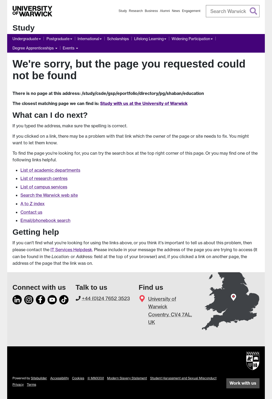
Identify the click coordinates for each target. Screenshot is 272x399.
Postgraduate (58, 38)
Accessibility (59, 378)
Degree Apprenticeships (33, 48)
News (176, 11)
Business (151, 11)
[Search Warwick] (233, 11)
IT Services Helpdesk (71, 249)
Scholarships (118, 38)
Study (122, 11)
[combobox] (233, 11)
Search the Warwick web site (49, 195)
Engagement (191, 11)
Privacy (18, 385)
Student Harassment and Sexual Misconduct (183, 378)
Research (136, 11)
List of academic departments (50, 170)
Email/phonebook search (45, 220)
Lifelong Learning (149, 38)
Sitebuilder (39, 378)
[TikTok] (64, 299)
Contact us (31, 212)
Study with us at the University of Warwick (144, 103)
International (88, 38)
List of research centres (43, 178)
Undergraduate (25, 38)
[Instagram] (29, 299)
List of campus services (43, 187)
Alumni (165, 11)
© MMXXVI (95, 378)
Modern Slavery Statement (127, 378)
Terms (31, 385)
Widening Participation (191, 38)
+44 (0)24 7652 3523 (106, 298)
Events (69, 48)
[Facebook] (40, 299)
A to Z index (32, 203)
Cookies (78, 378)
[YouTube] (52, 299)
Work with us (243, 383)
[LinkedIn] (17, 299)
